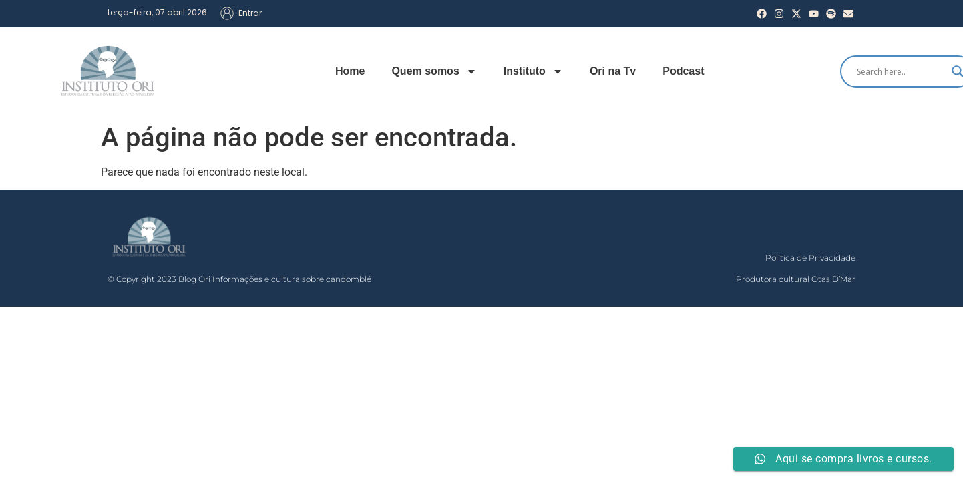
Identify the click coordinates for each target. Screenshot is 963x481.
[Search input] (901, 71)
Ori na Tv (613, 71)
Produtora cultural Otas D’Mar (795, 279)
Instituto (533, 71)
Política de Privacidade (810, 258)
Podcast (683, 71)
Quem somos (433, 71)
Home (350, 71)
